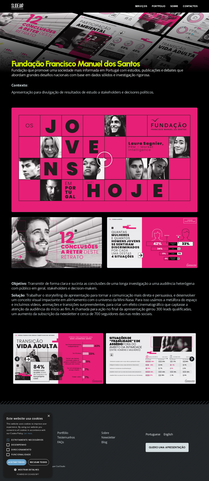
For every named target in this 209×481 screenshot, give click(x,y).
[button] (104, 159)
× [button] (48, 416)
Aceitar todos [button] (16, 462)
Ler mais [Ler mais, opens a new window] (28, 433)
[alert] (27, 445)
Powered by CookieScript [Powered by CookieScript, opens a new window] (28, 474)
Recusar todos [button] (38, 462)
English (168, 434)
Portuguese (153, 434)
